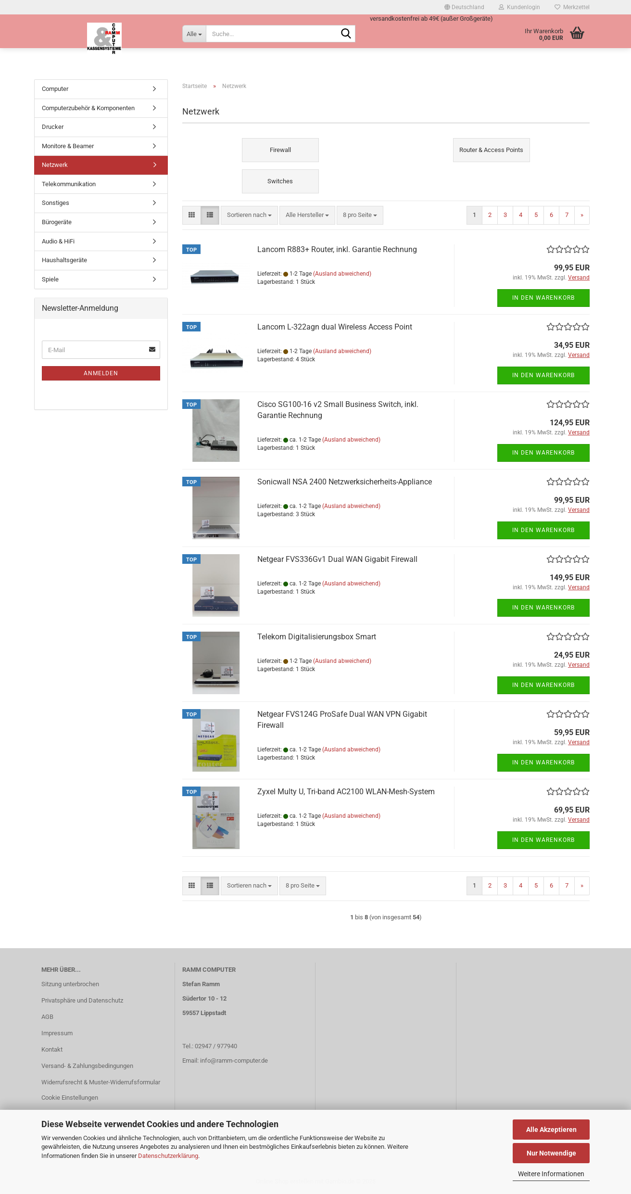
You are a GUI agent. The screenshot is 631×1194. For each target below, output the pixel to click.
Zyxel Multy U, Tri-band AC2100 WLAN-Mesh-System (346, 791)
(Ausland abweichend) (342, 273)
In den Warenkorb (543, 297)
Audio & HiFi (58, 241)
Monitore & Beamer (68, 146)
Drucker (52, 126)
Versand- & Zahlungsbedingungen (87, 1065)
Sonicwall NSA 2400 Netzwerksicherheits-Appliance (344, 481)
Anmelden (101, 373)
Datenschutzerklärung (168, 1155)
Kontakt (52, 1049)
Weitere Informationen (551, 1174)
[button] (464, 7)
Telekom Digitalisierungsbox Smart (316, 636)
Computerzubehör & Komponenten (88, 108)
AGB (47, 1016)
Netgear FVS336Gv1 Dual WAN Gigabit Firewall (337, 559)
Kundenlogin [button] (519, 7)
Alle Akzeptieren (551, 1129)
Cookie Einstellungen (69, 1097)
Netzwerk (55, 164)
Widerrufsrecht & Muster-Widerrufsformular (100, 1082)
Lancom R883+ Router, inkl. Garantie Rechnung (337, 249)
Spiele (50, 279)
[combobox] (249, 215)
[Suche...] (194, 33)
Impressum (57, 1033)
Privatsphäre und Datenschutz (82, 1000)
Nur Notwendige (551, 1153)
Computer (55, 88)
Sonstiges (55, 202)
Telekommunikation (69, 184)
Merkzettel (572, 7)
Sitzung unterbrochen (70, 984)
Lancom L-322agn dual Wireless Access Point (334, 326)
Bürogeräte (57, 222)
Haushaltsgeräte (64, 260)
